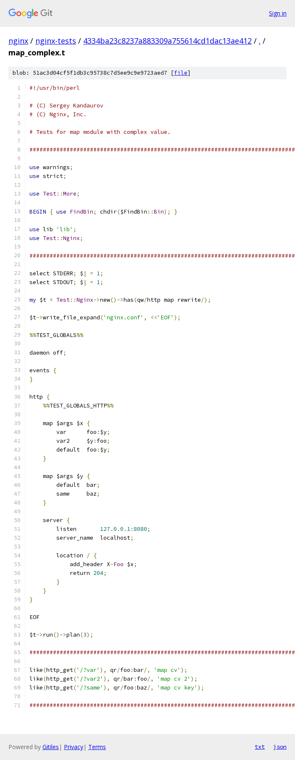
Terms (97, 747)
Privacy (73, 747)
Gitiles (50, 747)
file (180, 72)
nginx (18, 41)
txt (260, 746)
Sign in (278, 13)
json (280, 746)
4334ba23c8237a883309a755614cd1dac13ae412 (167, 41)
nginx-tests (55, 41)
